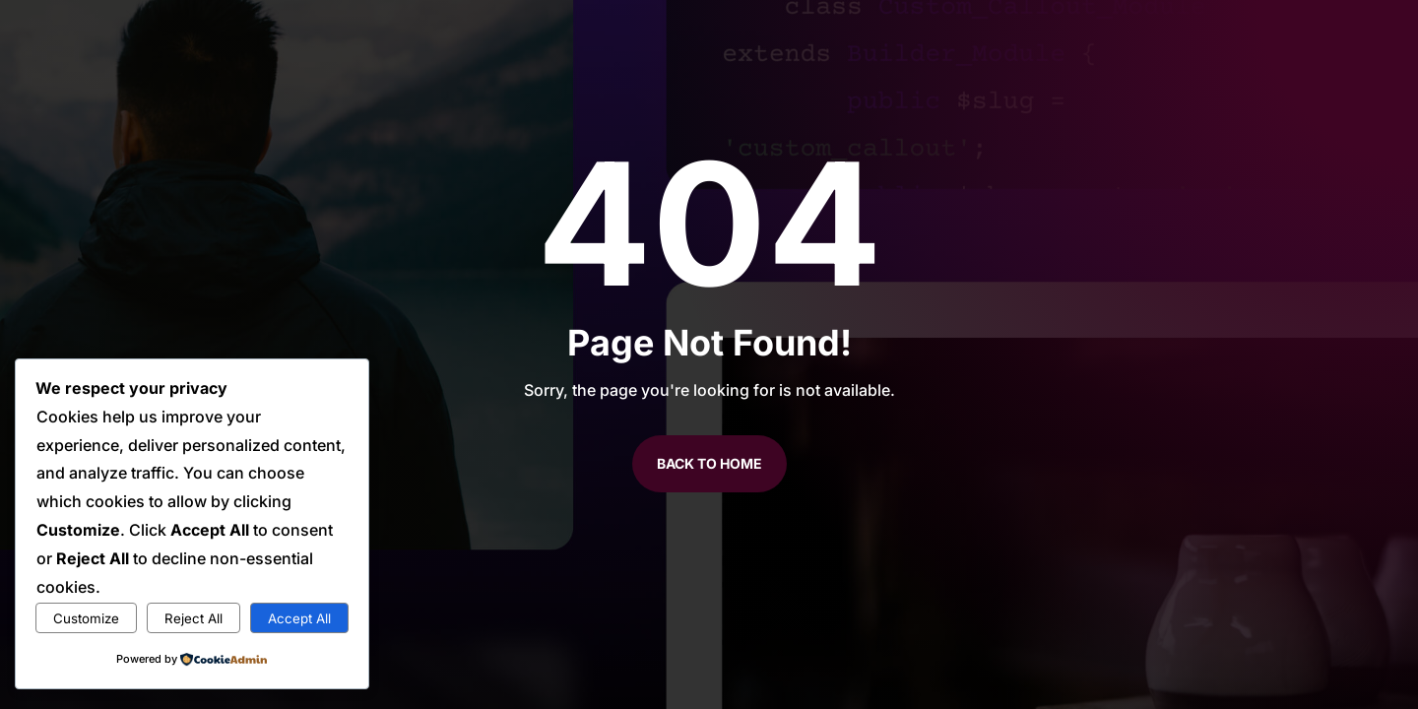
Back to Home (709, 463)
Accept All (299, 618)
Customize (86, 618)
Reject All (193, 618)
